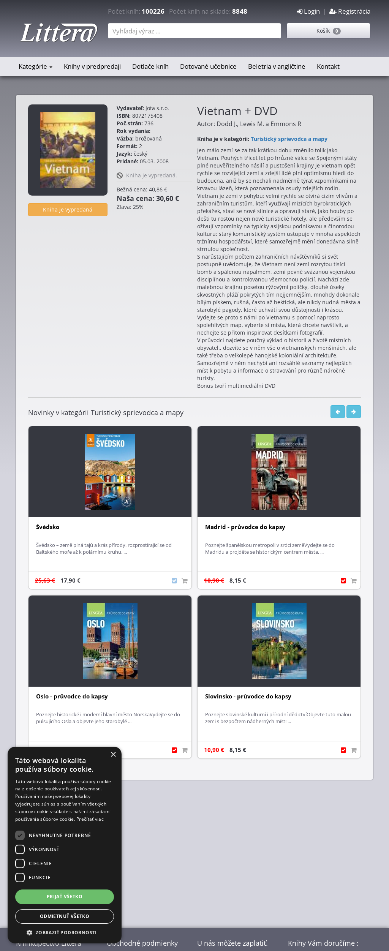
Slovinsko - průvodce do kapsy (248, 696)
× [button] (113, 755)
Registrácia (349, 11)
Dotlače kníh (150, 66)
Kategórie (35, 66)
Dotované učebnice (208, 66)
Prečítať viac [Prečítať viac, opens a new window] (90, 819)
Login (308, 11)
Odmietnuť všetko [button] (64, 916)
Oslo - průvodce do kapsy (72, 696)
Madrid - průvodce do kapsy (245, 527)
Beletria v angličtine (276, 66)
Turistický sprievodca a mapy (289, 138)
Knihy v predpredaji (92, 66)
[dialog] (65, 845)
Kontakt (328, 66)
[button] (64, 932)
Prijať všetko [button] (64, 896)
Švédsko (47, 527)
